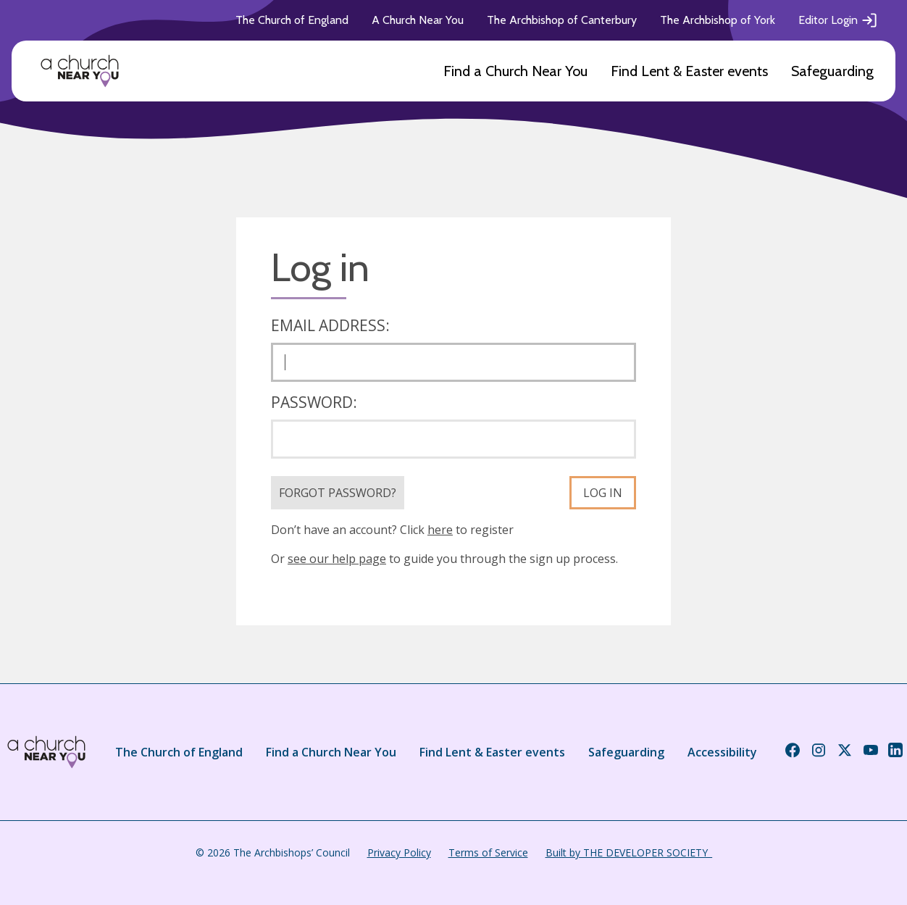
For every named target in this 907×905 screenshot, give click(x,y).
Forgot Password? (337, 493)
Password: (314, 402)
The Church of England (291, 20)
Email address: (330, 325)
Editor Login (838, 20)
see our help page (337, 559)
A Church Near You (418, 20)
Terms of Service (488, 852)
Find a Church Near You (515, 71)
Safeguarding (832, 71)
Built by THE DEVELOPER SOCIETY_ (629, 852)
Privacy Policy (399, 852)
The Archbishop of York (717, 20)
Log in (602, 493)
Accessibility (722, 752)
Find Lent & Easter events (689, 71)
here (440, 530)
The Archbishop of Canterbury (562, 20)
